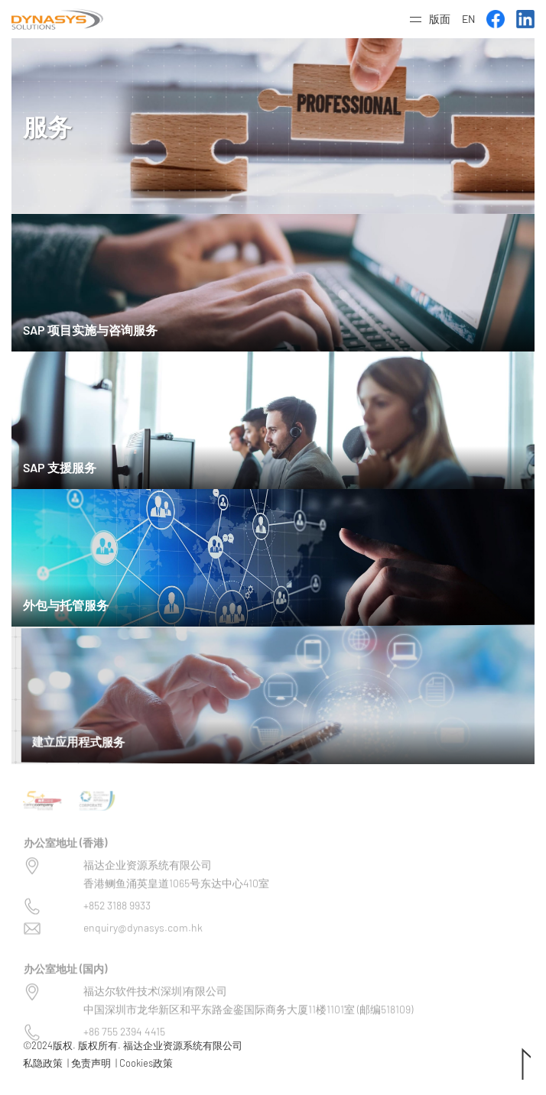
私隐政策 (43, 1063)
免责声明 (91, 1063)
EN (468, 18)
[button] (430, 19)
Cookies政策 (146, 1063)
